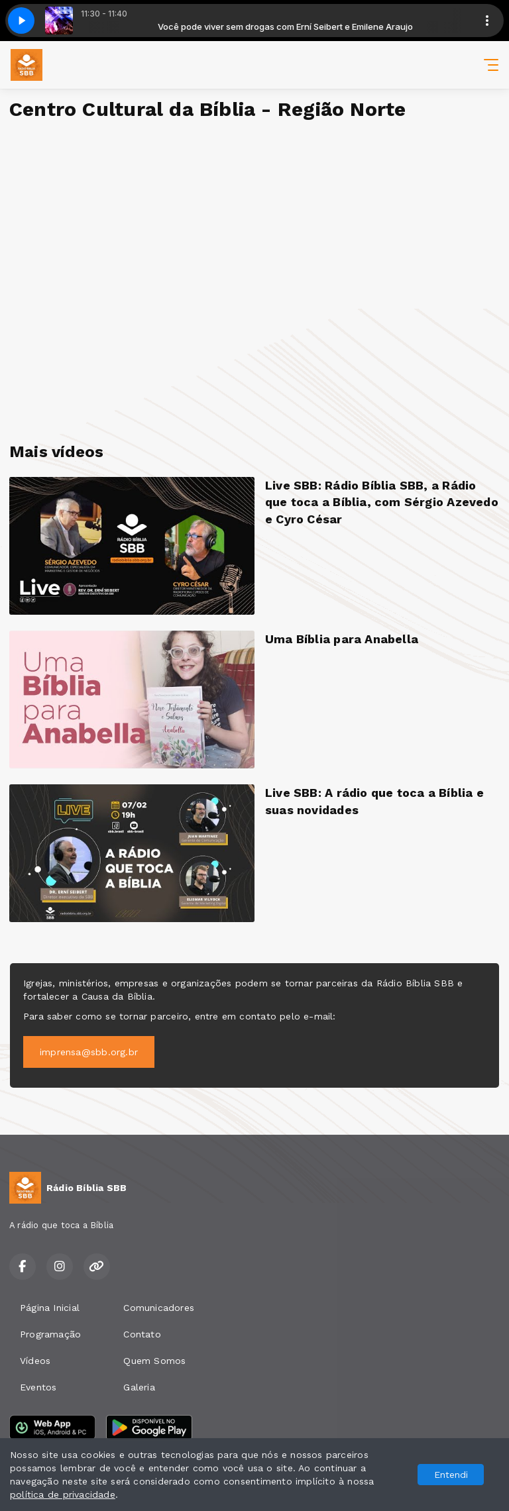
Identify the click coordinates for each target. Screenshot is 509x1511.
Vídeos (35, 1360)
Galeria (138, 1387)
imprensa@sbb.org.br (89, 1052)
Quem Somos (154, 1360)
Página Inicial (50, 1307)
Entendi (451, 1474)
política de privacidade (62, 1494)
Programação (50, 1334)
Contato (141, 1334)
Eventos (38, 1387)
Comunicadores (158, 1307)
